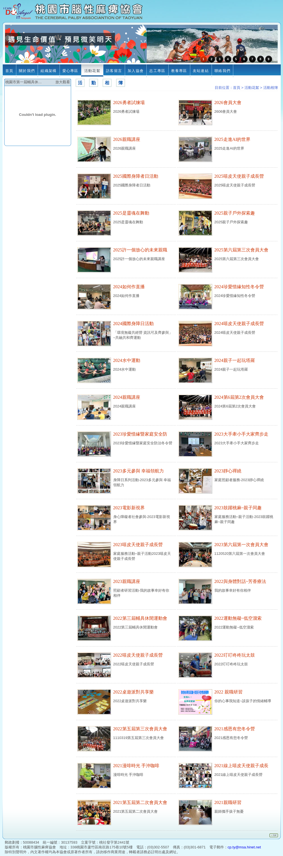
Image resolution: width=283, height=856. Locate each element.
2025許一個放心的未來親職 (140, 249)
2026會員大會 (227, 102)
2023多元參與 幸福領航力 (138, 470)
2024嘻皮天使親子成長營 (239, 323)
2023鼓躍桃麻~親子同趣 (238, 507)
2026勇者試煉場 (129, 102)
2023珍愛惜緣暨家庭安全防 (140, 434)
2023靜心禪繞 (227, 470)
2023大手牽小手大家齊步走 (241, 434)
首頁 (236, 87)
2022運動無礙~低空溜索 (238, 618)
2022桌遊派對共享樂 (133, 692)
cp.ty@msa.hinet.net (244, 847)
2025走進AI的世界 (232, 139)
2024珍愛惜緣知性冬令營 (239, 286)
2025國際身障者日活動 (135, 176)
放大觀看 (62, 82)
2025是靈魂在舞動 (131, 213)
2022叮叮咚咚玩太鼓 (234, 655)
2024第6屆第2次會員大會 (239, 397)
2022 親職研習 (228, 692)
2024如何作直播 (129, 286)
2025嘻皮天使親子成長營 (239, 176)
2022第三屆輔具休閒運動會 (140, 618)
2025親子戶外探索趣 (234, 213)
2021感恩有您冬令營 (234, 728)
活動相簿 (270, 87)
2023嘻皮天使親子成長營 (138, 544)
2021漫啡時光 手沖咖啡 (136, 765)
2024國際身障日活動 (133, 323)
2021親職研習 (227, 802)
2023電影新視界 (129, 507)
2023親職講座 (126, 581)
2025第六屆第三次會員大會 (241, 249)
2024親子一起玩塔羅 (234, 360)
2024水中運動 (126, 360)
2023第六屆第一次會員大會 (241, 544)
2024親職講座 (126, 397)
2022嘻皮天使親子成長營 (138, 655)
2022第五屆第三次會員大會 (140, 728)
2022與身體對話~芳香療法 (240, 581)
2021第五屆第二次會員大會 (140, 802)
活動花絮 (251, 87)
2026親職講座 (126, 139)
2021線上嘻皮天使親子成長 (241, 765)
